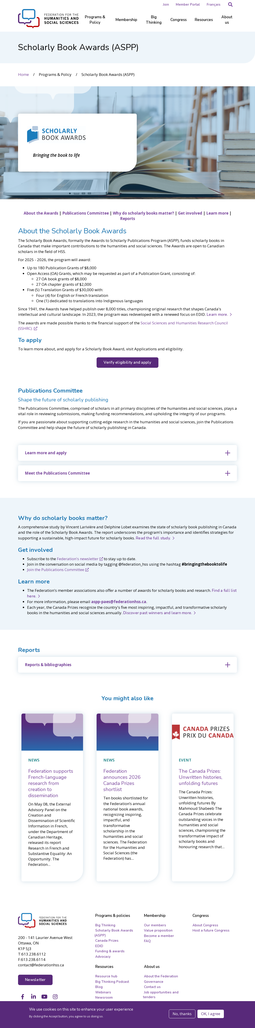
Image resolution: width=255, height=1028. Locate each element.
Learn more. (217, 314)
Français (213, 4)
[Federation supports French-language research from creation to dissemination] (50, 783)
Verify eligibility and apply (127, 362)
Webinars (103, 992)
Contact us (152, 987)
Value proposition (158, 930)
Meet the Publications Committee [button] (57, 473)
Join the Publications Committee (55, 569)
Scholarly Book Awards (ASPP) (113, 932)
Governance (153, 981)
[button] (230, 4)
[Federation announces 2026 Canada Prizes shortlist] (122, 780)
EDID (99, 946)
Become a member (159, 936)
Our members (155, 925)
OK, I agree (210, 1013)
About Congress (205, 925)
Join (166, 4)
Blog (99, 987)
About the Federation (161, 976)
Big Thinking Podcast (112, 981)
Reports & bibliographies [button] (48, 664)
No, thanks (182, 1013)
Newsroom (104, 997)
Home (23, 74)
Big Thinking (105, 925)
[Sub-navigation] (95, 22)
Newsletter (35, 979)
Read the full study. (153, 538)
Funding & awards (110, 951)
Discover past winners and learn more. (157, 613)
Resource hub (106, 976)
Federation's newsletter (77, 558)
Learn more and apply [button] (46, 452)
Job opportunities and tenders (160, 994)
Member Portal (188, 4)
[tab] (127, 453)
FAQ (147, 941)
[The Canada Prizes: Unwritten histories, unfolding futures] (200, 777)
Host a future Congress (211, 930)
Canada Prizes (106, 940)
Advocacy (103, 956)
